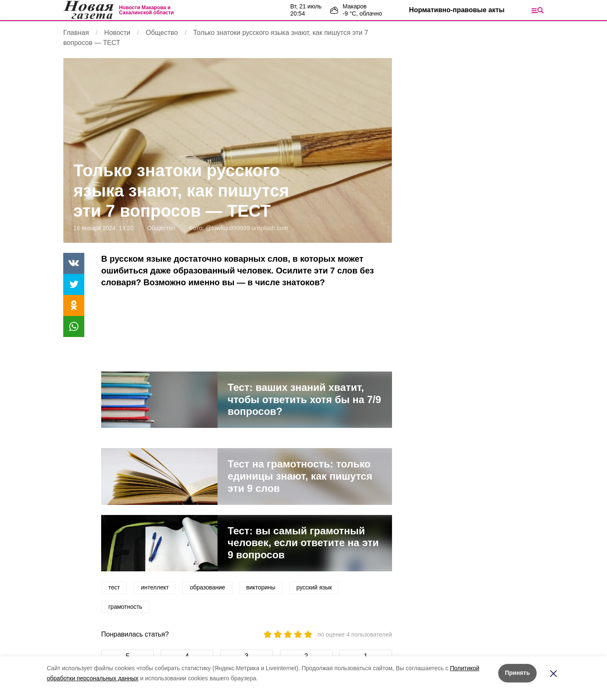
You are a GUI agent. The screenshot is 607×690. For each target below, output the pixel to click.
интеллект (155, 587)
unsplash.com (270, 228)
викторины (260, 587)
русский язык (314, 587)
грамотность (125, 606)
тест (114, 587)
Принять (517, 672)
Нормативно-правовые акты (457, 9)
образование (207, 587)
